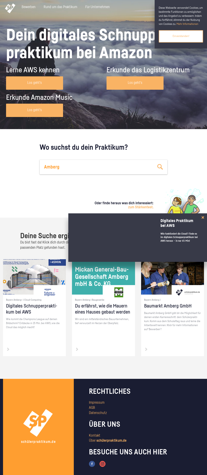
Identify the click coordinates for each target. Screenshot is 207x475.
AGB (92, 408)
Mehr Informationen (187, 24)
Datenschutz (98, 413)
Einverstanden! (181, 36)
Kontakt (94, 435)
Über (108, 440)
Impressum (97, 402)
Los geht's (34, 83)
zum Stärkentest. (140, 207)
